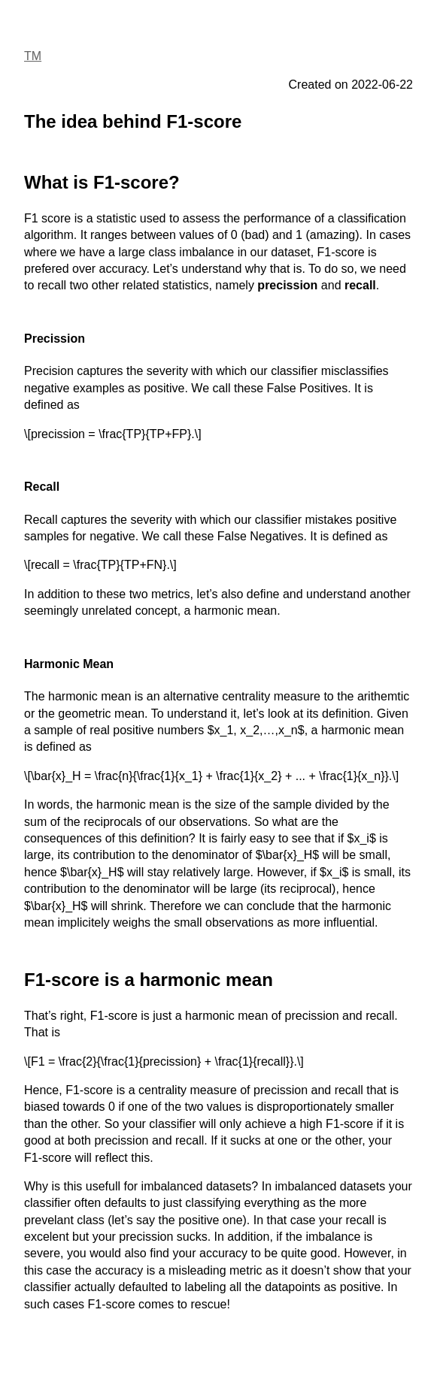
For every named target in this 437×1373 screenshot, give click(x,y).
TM (32, 56)
